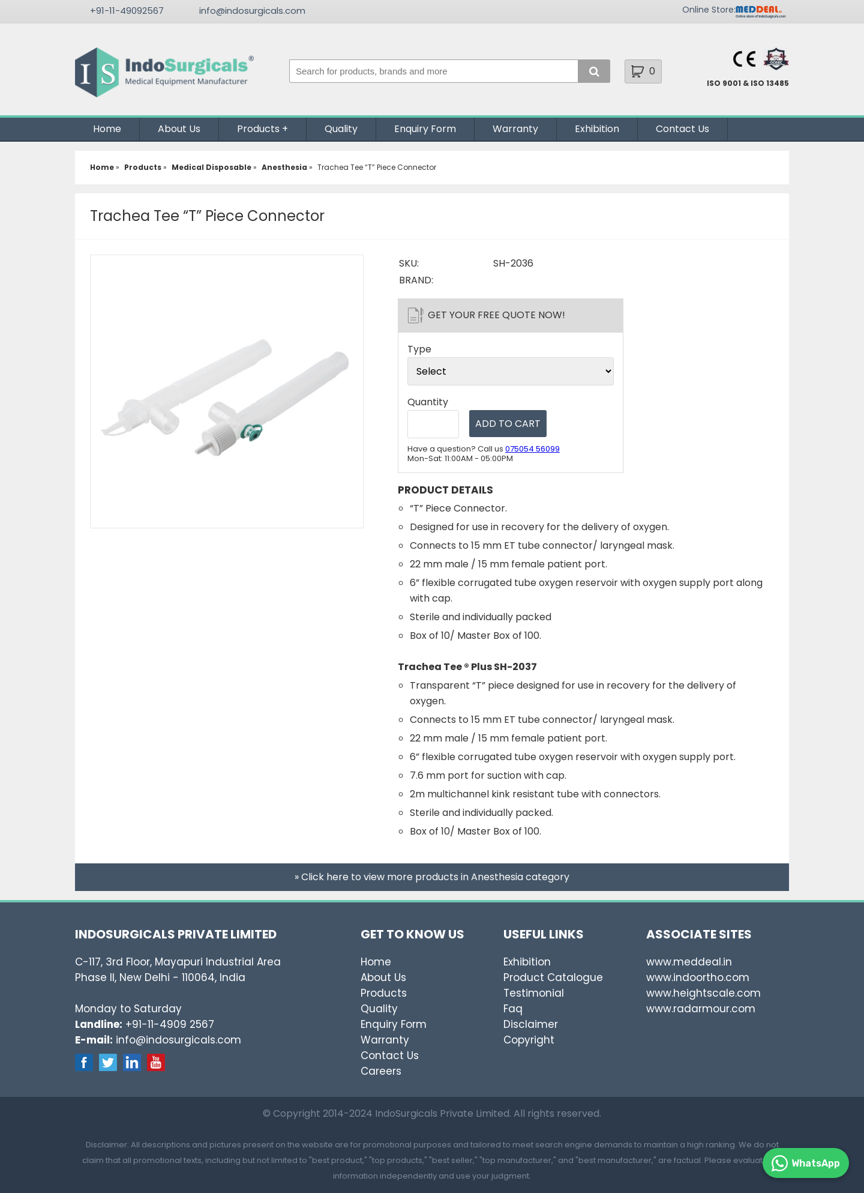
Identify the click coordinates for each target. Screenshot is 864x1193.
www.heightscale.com (703, 993)
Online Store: (709, 10)
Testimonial (533, 993)
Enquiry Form (425, 129)
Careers (381, 1071)
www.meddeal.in (689, 962)
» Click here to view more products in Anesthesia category (432, 877)
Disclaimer (530, 1024)
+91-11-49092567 (127, 10)
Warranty (515, 129)
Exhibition (597, 129)
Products (258, 129)
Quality (341, 129)
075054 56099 (532, 449)
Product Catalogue (553, 977)
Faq (513, 1008)
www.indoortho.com (697, 977)
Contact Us (682, 129)
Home (107, 129)
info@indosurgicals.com (252, 10)
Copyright (528, 1040)
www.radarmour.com (700, 1008)
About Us (179, 129)
